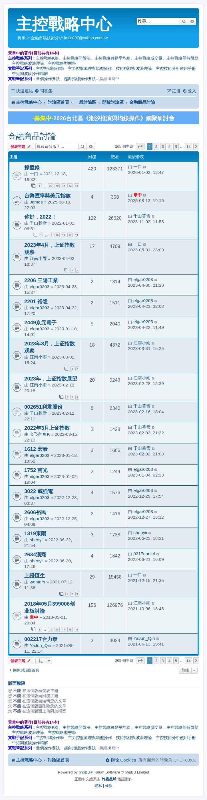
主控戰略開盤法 (77, 58)
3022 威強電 (38, 491)
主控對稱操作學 (50, 68)
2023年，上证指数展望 (50, 379)
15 (70, 629)
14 (63, 629)
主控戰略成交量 (148, 58)
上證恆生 (34, 576)
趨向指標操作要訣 (80, 78)
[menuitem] (44, 91)
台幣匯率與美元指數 (47, 196)
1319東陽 (35, 533)
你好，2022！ (40, 217)
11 (63, 235)
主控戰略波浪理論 (28, 63)
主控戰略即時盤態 (182, 58)
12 (70, 235)
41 (63, 186)
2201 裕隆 (36, 301)
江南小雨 (38, 258)
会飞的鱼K (40, 434)
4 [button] (169, 146)
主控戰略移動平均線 (112, 58)
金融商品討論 (32, 136)
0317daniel (144, 553)
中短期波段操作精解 (30, 73)
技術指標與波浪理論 (134, 68)
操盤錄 (32, 167)
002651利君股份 (43, 407)
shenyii (36, 539)
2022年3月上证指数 (47, 428)
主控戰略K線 (47, 58)
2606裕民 (35, 512)
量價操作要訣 (48, 78)
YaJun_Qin (40, 645)
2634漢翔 (35, 554)
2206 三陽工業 (41, 280)
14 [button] (188, 146)
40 (57, 186)
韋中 (137, 194)
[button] (140, 146)
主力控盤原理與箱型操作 (90, 68)
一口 (34, 173)
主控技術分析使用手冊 (176, 68)
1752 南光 (36, 470)
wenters (37, 581)
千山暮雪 (38, 223)
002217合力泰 (40, 639)
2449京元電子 (40, 322)
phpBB (84, 772)
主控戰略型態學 (62, 63)
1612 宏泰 (36, 449)
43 (76, 186)
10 (57, 235)
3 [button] (163, 146)
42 (70, 186)
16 (76, 629)
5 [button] (176, 146)
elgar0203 (39, 286)
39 (50, 186)
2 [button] (156, 146)
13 (76, 235)
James (36, 202)
